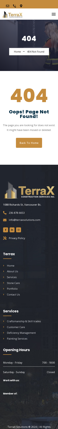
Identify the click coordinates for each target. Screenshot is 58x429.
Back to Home (29, 143)
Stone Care (11, 283)
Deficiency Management (19, 333)
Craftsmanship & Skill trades (22, 321)
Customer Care (14, 327)
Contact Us (11, 294)
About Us (10, 271)
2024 (22, 427)
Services (10, 277)
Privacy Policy (17, 238)
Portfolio (10, 288)
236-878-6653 (17, 212)
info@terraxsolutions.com (24, 220)
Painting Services (15, 338)
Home (8, 265)
